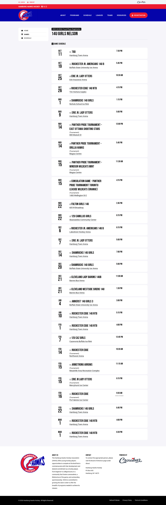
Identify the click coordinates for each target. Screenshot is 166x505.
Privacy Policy (127, 500)
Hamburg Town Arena (78, 55)
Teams (110, 15)
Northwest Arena (76, 356)
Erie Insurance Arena (78, 79)
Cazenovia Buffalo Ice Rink (80, 341)
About (63, 15)
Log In (21, 2)
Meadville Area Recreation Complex (84, 370)
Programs (74, 15)
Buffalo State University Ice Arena (83, 67)
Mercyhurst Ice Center (78, 385)
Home (24, 31)
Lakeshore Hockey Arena (80, 232)
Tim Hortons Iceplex (77, 92)
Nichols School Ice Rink (79, 104)
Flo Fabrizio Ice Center (78, 400)
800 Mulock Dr (75, 135)
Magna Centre (75, 153)
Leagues (99, 15)
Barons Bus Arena (76, 280)
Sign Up (31, 2)
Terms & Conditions (141, 500)
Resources (121, 15)
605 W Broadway (76, 207)
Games (25, 34)
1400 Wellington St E (78, 195)
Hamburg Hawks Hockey (29, 6)
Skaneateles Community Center (82, 219)
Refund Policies (114, 500)
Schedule (87, 15)
